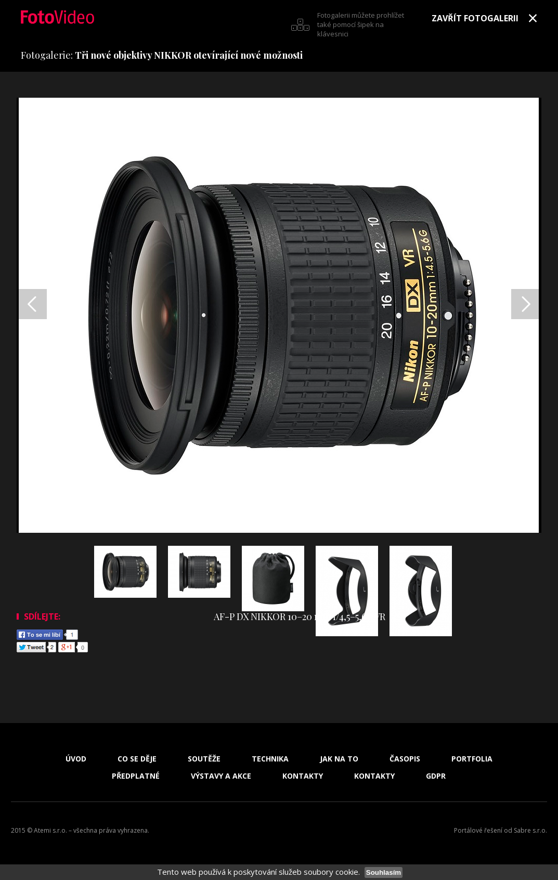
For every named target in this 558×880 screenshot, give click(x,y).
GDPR (436, 776)
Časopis (405, 759)
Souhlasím (383, 872)
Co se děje (137, 759)
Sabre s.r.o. (530, 830)
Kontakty (302, 776)
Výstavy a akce (221, 776)
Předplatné (136, 776)
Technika (270, 759)
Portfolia (471, 759)
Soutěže (204, 759)
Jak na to (339, 759)
